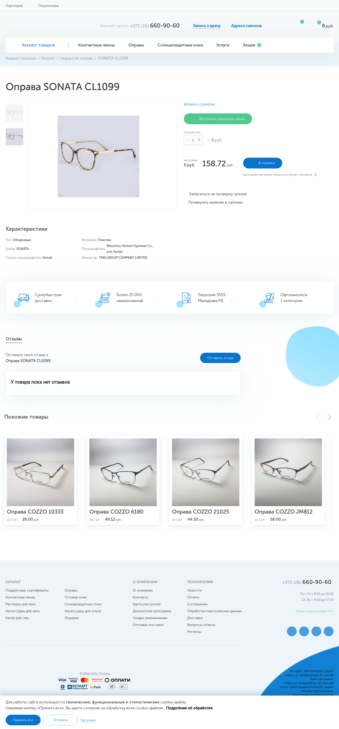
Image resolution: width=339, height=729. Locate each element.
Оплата (193, 603)
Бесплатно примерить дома (218, 118)
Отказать (60, 720)
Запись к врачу (207, 25)
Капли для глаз (17, 624)
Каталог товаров (37, 45)
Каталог (50, 58)
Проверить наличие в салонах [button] (215, 200)
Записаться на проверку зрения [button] (218, 192)
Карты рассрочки (147, 610)
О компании (143, 596)
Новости (194, 596)
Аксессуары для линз (23, 617)
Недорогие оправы (79, 58)
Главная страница (21, 58)
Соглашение (197, 610)
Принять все (23, 720)
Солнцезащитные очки (182, 45)
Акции (252, 45)
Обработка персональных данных (214, 617)
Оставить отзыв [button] (220, 358)
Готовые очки (76, 603)
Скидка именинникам (150, 624)
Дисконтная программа (152, 617)
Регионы (194, 638)
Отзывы (17, 339)
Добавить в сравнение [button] (199, 104)
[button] (329, 416)
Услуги (224, 45)
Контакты (140, 603)
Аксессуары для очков (83, 617)
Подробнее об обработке (190, 707)
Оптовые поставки (148, 631)
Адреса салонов (246, 26)
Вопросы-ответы (201, 631)
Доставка (195, 624)
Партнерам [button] (14, 6)
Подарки (72, 624)
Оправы (138, 45)
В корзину (263, 161)
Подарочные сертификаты (27, 596)
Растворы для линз (21, 610)
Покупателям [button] (48, 6)
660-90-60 (155, 25)
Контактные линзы (98, 45)
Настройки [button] (88, 720)
